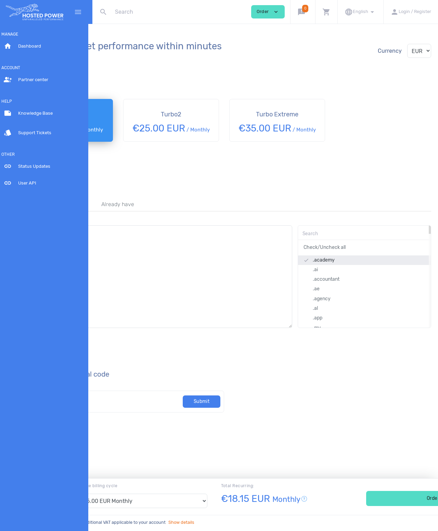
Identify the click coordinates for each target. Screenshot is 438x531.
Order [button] (268, 12)
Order (387, 498)
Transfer (152, 212)
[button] (302, 12)
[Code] (163, 409)
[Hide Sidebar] (78, 12)
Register (110, 212)
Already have (199, 212)
